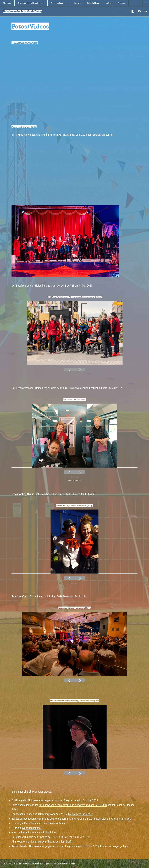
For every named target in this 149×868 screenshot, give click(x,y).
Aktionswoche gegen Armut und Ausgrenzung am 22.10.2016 (73, 805)
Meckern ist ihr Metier (80, 814)
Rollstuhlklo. (49, 832)
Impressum (49, 863)
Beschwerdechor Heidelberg (30, 3)
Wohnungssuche (31, 827)
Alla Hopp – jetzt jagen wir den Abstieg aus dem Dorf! (41, 841)
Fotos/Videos (93, 3)
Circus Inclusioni (58, 3)
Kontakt (108, 3)
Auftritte (77, 3)
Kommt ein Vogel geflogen (114, 846)
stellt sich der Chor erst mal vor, (113, 818)
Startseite (7, 3)
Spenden (121, 3)
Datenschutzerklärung (64, 863)
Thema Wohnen (56, 823)
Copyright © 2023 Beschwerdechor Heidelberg (22, 863)
